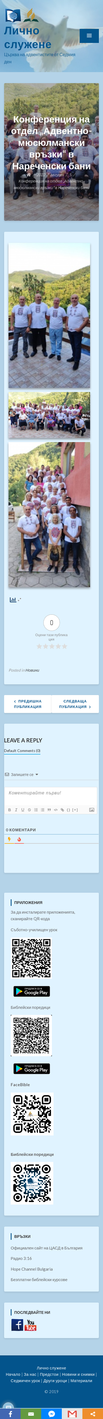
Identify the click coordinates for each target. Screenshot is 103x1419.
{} (69, 810)
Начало (13, 1374)
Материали (81, 1380)
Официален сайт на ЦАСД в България (47, 1247)
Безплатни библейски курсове (39, 1279)
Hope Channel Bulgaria (32, 1269)
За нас (30, 1374)
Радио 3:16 (21, 1258)
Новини (32, 670)
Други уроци (55, 1380)
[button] (89, 36)
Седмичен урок (25, 1380)
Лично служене (51, 1368)
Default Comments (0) (22, 750)
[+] (75, 810)
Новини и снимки (78, 1374)
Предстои (49, 1374)
